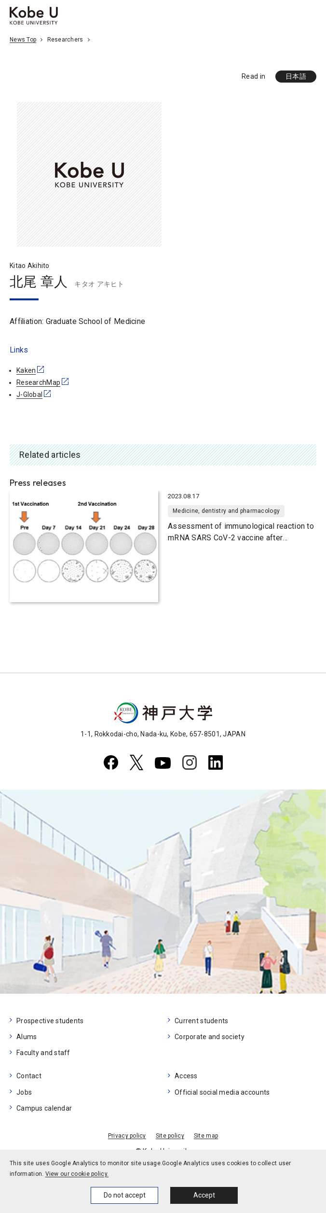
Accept (204, 1195)
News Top (23, 39)
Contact (28, 1076)
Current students (201, 1021)
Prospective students (50, 1021)
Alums (26, 1037)
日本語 (295, 76)
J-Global (29, 394)
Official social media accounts (222, 1092)
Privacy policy (127, 1135)
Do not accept (125, 1195)
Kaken (26, 370)
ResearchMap (38, 382)
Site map (206, 1135)
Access (186, 1076)
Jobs (24, 1092)
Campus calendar (44, 1108)
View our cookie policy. (77, 1174)
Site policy (170, 1135)
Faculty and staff (43, 1053)
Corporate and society (209, 1037)
